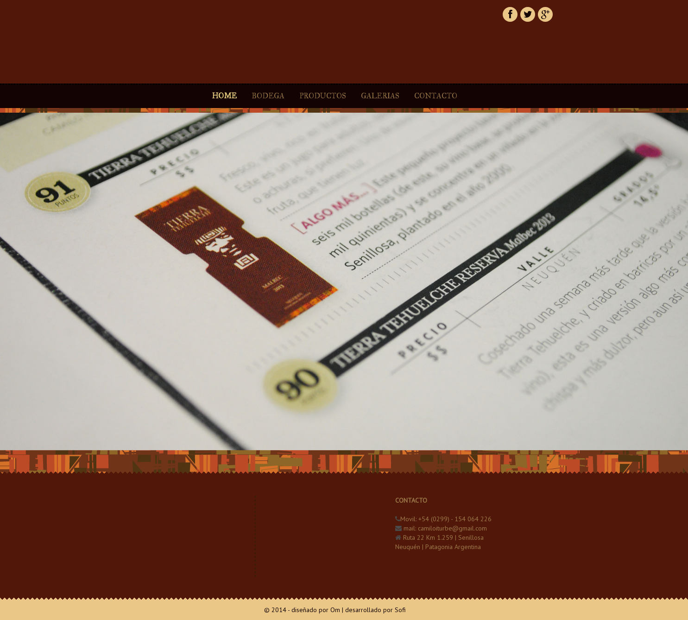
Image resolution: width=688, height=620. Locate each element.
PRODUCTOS (322, 95)
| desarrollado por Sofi (374, 610)
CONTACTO (435, 95)
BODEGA (268, 95)
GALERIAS (381, 95)
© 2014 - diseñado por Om (302, 610)
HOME (224, 95)
